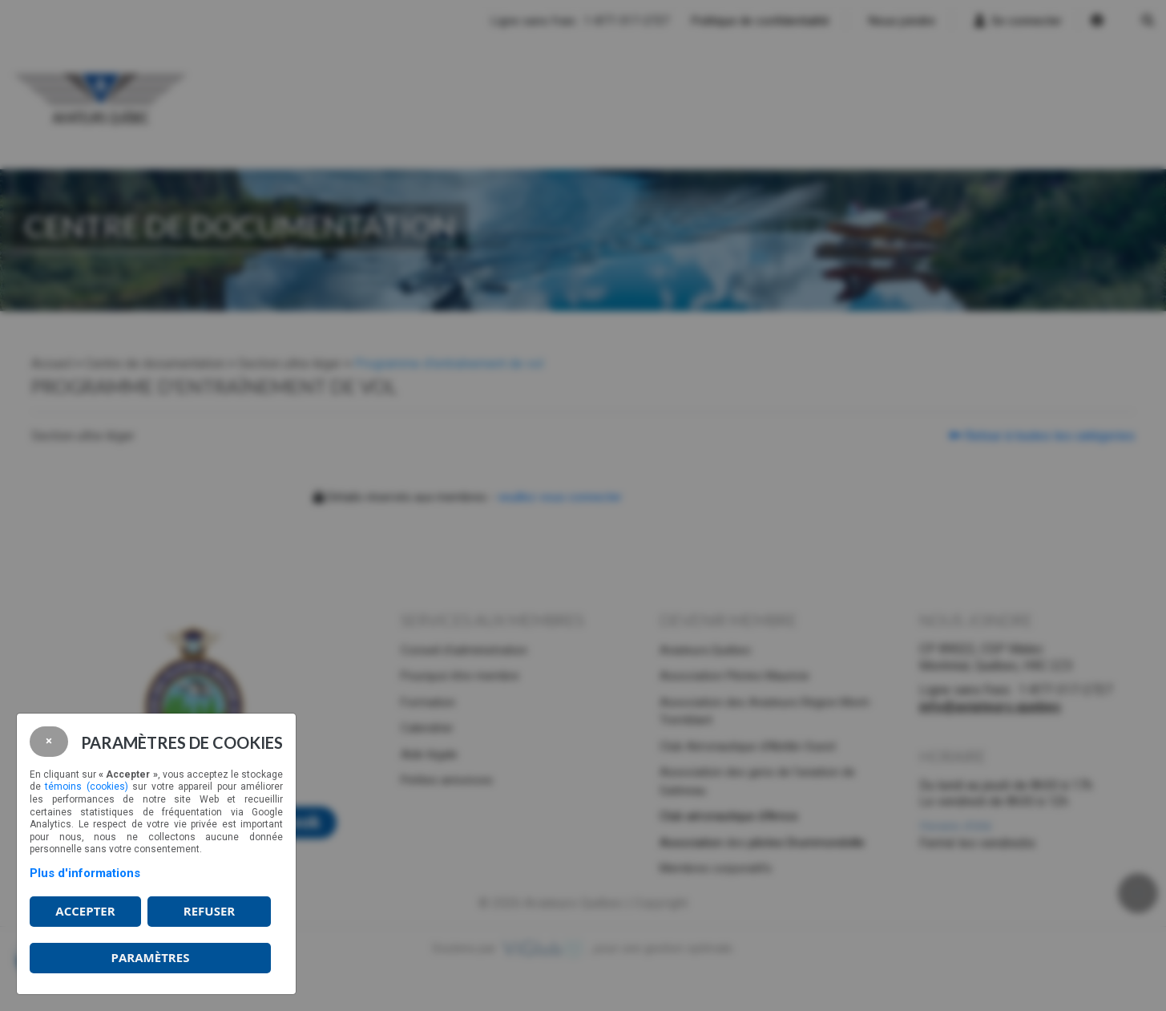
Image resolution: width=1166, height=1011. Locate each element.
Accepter (85, 911)
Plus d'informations (85, 873)
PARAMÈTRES (150, 957)
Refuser (209, 911)
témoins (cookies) (86, 786)
